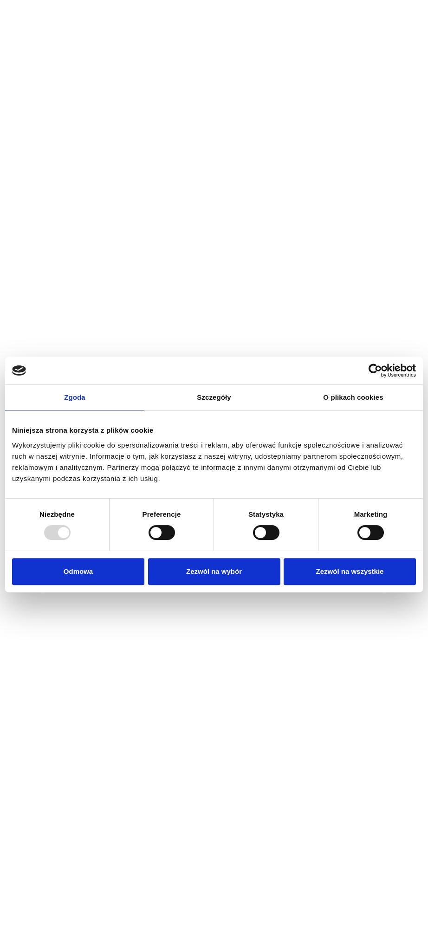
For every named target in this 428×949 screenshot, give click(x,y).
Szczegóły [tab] (214, 397)
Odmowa (78, 571)
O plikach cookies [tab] (353, 397)
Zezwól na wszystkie (350, 571)
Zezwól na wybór (214, 571)
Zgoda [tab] (74, 397)
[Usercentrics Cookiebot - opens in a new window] (375, 370)
